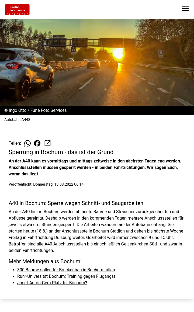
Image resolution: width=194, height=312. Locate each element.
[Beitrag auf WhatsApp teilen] (27, 143)
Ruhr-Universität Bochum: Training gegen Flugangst (66, 276)
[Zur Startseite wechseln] (17, 9)
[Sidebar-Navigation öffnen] (185, 9)
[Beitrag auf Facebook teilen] (37, 143)
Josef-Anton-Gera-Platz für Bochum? (52, 282)
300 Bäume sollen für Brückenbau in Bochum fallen (66, 269)
